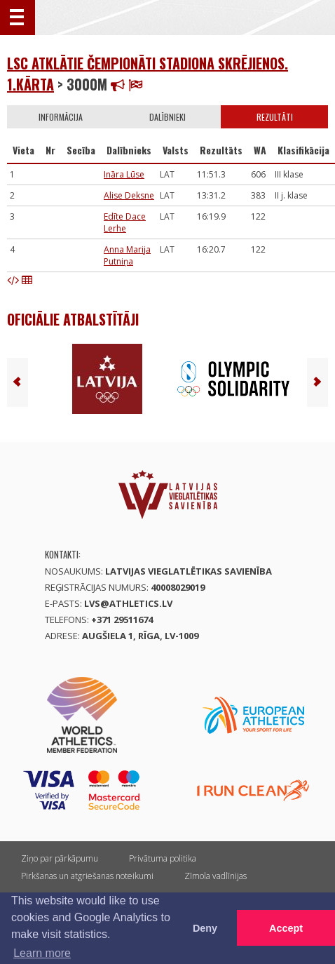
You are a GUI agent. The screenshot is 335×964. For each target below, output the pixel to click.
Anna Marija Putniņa (127, 255)
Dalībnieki (167, 117)
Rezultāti (275, 117)
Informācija (61, 117)
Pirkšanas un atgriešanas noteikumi (87, 876)
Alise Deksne (129, 195)
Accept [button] (286, 928)
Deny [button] (205, 928)
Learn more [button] (42, 953)
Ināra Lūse (124, 174)
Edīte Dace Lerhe (125, 222)
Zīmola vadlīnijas (215, 876)
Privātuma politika (162, 858)
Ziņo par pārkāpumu (59, 858)
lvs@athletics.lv (128, 603)
